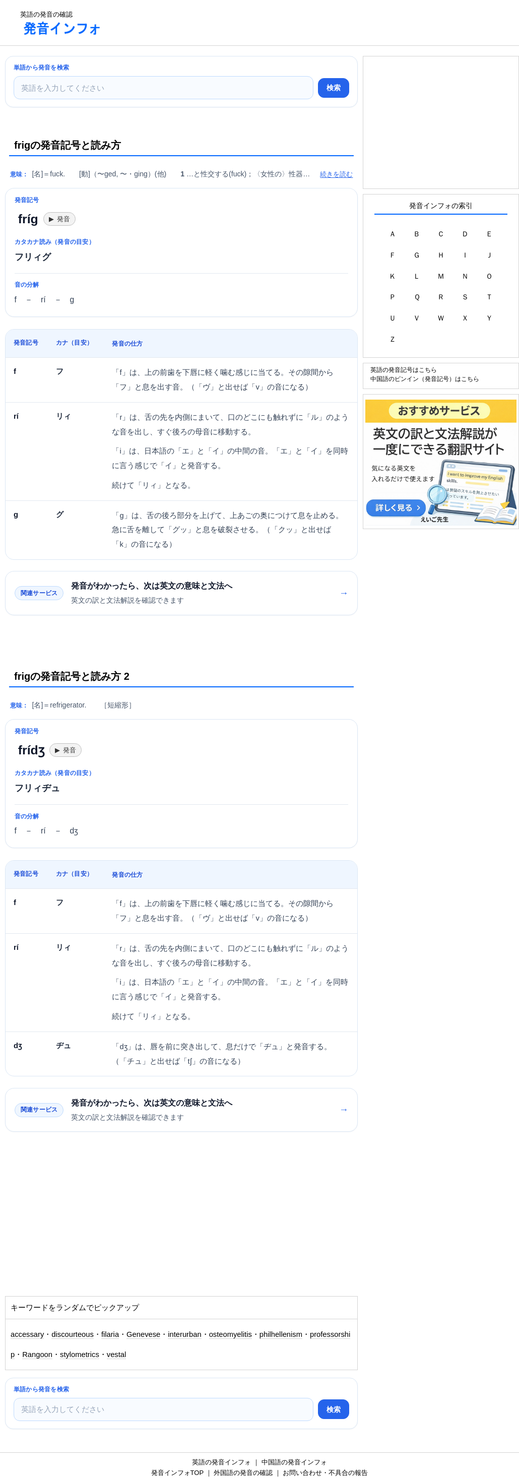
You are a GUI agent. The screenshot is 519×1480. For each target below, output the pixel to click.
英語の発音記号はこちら (403, 369)
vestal (116, 1354)
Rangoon (37, 1354)
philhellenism (281, 1334)
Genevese (143, 1334)
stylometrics (79, 1354)
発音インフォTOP (177, 1472)
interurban (184, 1334)
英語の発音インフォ (221, 1462)
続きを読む (336, 174)
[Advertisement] (294, 22)
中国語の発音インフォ (294, 1462)
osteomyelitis (230, 1334)
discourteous (72, 1334)
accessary (27, 1334)
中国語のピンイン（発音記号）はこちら (424, 378)
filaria (110, 1334)
